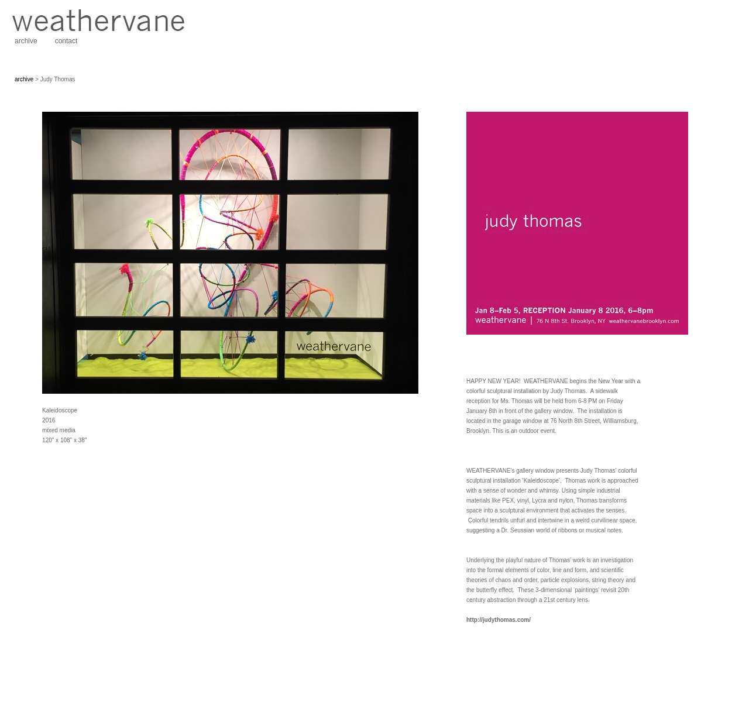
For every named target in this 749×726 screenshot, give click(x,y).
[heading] (98, 29)
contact (66, 41)
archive (26, 41)
